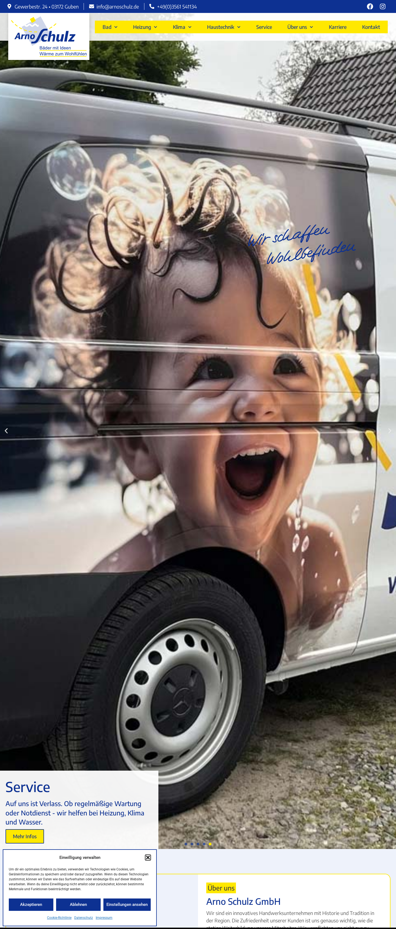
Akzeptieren (31, 904)
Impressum (104, 918)
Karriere (337, 27)
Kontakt (371, 27)
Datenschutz (83, 918)
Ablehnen (78, 904)
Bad (110, 27)
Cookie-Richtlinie (59, 918)
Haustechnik (224, 27)
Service (264, 27)
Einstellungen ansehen (127, 904)
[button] (148, 857)
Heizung (145, 27)
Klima (182, 27)
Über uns (300, 27)
